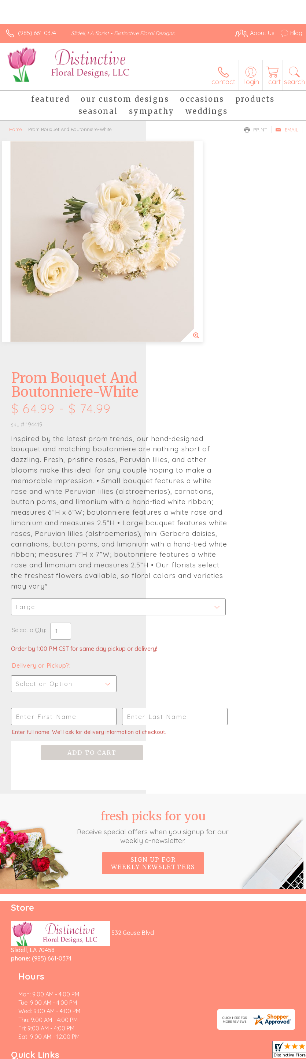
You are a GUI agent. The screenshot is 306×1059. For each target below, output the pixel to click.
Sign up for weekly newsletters (153, 720)
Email (286, 129)
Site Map (168, 1045)
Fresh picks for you (153, 684)
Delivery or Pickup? (186, 516)
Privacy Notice (70, 1045)
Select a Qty (174, 473)
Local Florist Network (123, 1045)
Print (256, 129)
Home (15, 129)
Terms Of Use (27, 1045)
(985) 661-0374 (37, 33)
